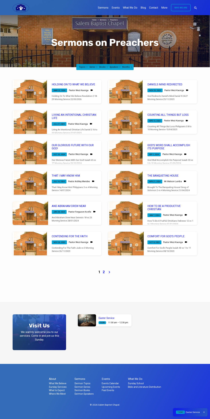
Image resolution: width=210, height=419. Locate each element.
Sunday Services (58, 387)
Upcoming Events (111, 387)
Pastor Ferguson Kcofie (79, 212)
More (164, 7)
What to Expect (57, 390)
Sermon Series (82, 387)
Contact (153, 7)
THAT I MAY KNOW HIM (66, 175)
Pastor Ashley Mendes (79, 181)
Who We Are (180, 8)
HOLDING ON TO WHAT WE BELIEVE (73, 84)
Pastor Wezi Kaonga (78, 90)
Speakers (115, 67)
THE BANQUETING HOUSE (162, 175)
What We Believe (57, 383)
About (52, 379)
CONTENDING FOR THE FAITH (69, 236)
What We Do (130, 7)
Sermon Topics (82, 383)
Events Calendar (110, 383)
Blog (143, 7)
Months (127, 67)
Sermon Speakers (84, 393)
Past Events (108, 390)
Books (103, 67)
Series (93, 67)
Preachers (115, 19)
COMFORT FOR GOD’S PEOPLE (165, 236)
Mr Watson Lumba (173, 181)
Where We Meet (57, 393)
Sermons (103, 7)
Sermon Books (82, 390)
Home (93, 19)
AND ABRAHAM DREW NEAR (69, 206)
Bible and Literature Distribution (144, 387)
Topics (83, 67)
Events (116, 7)
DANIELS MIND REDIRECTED (164, 84)
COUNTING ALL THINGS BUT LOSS (168, 114)
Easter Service (106, 318)
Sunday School (136, 383)
